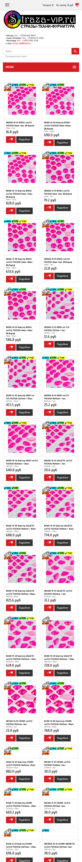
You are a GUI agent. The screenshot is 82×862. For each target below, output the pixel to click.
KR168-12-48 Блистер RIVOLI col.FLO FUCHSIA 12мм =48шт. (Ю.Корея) (19, 262)
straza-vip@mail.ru (21, 43)
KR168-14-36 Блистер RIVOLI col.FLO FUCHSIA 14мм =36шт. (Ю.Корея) (19, 330)
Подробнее (24, 139)
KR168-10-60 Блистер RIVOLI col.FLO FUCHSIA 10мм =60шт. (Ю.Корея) (57, 125)
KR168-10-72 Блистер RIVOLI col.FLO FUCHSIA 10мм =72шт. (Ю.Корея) (19, 193)
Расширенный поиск (16, 56)
